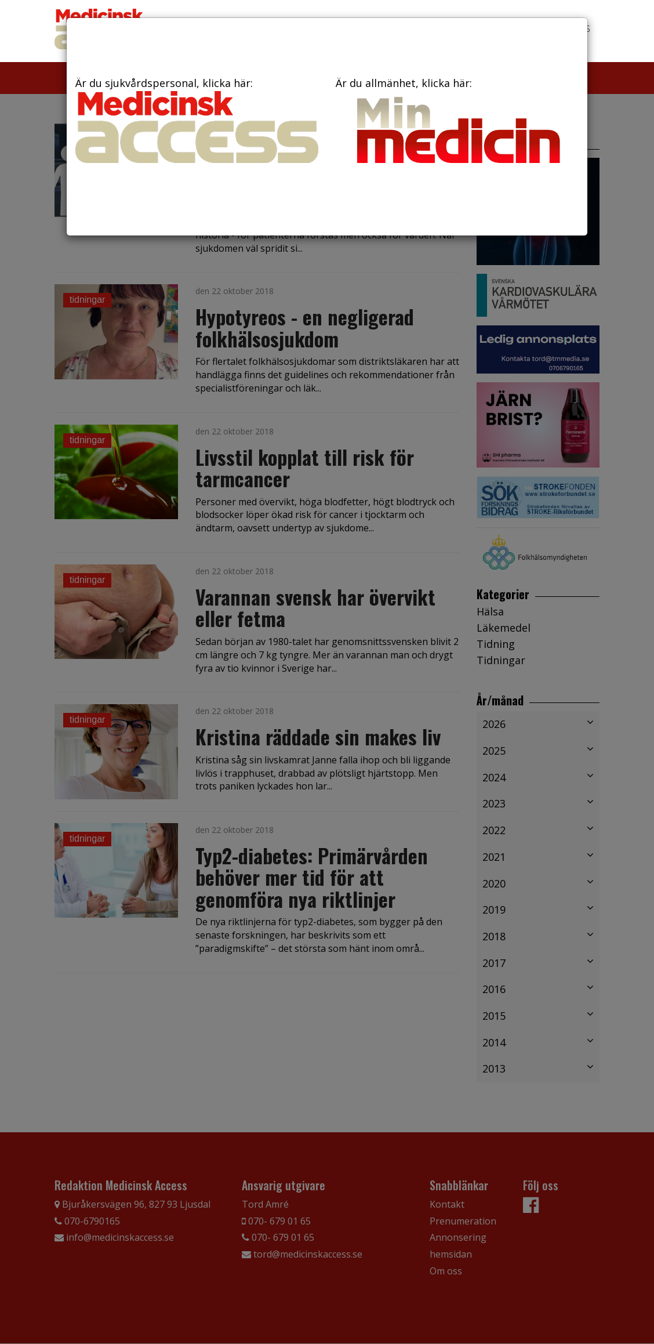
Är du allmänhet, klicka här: (457, 123)
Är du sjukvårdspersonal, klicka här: (196, 119)
